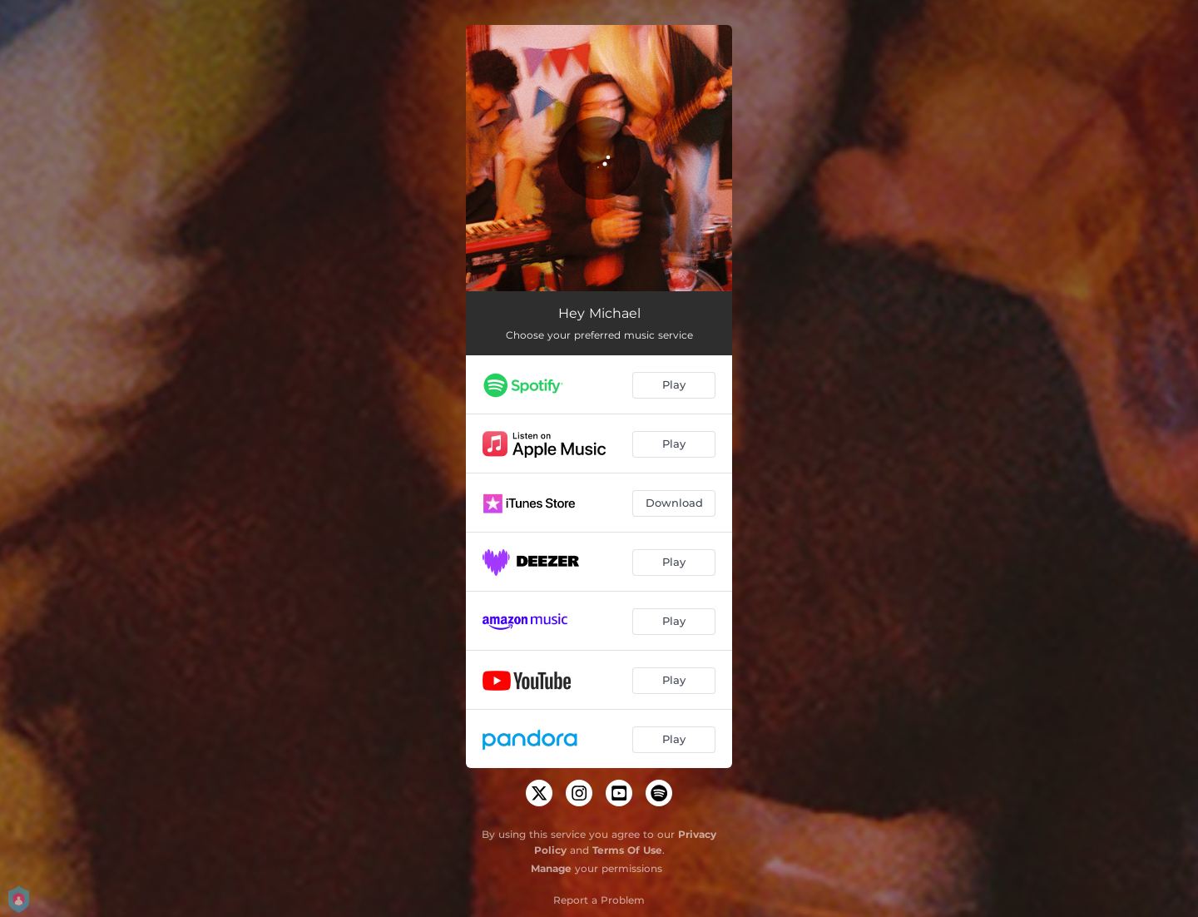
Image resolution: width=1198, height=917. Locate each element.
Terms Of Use (627, 850)
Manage (551, 868)
